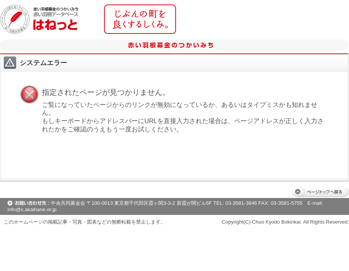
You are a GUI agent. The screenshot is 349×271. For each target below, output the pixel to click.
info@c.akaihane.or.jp (32, 209)
